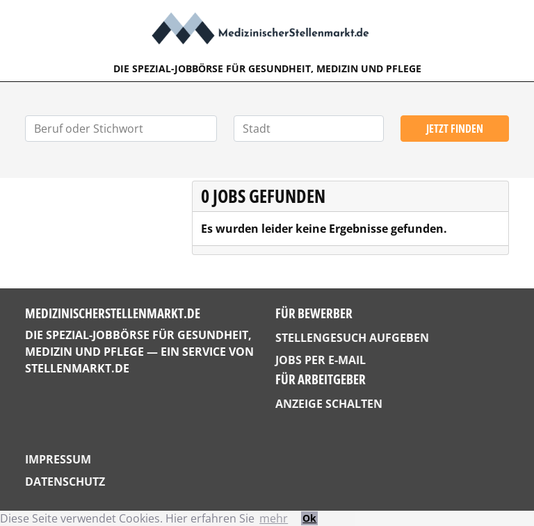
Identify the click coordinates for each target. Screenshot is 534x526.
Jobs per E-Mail (320, 360)
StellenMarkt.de (77, 368)
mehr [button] (273, 518)
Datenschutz (65, 481)
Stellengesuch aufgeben (352, 337)
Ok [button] (309, 518)
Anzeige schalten (328, 403)
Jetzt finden (454, 128)
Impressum (58, 459)
